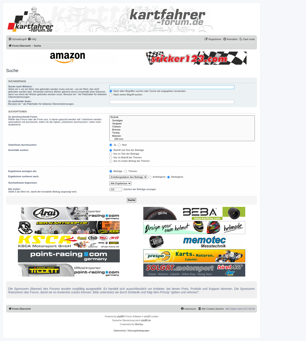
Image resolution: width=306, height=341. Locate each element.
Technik (182, 117)
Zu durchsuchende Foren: (23, 116)
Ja (112, 144)
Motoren (182, 136)
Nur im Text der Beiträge (124, 153)
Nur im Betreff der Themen (125, 157)
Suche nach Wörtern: (20, 86)
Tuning (182, 132)
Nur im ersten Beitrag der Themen (129, 161)
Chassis (182, 126)
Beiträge (115, 171)
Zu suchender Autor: (20, 101)
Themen (130, 171)
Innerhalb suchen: (18, 150)
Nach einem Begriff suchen (125, 94)
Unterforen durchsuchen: (22, 144)
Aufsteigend (157, 177)
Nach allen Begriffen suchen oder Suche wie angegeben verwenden (147, 91)
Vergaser (182, 123)
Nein (122, 144)
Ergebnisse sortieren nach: (23, 176)
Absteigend (175, 177)
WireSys (139, 324)
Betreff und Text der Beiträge (126, 150)
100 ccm (182, 139)
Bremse (182, 129)
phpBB (120, 316)
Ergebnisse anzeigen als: (22, 171)
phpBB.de (146, 320)
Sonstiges (182, 120)
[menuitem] (32, 39)
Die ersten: (14, 189)
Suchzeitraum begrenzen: (22, 182)
